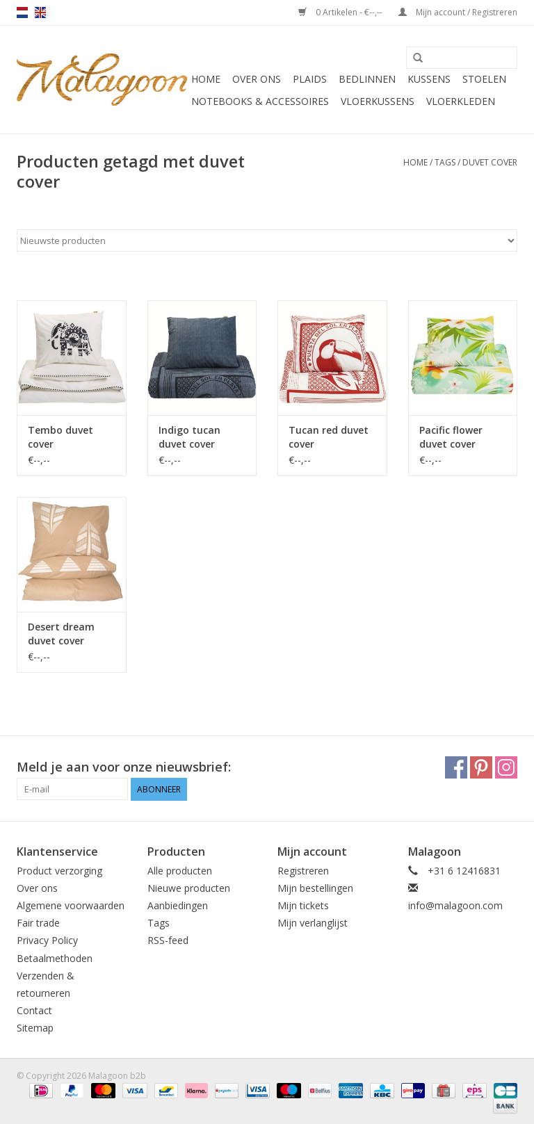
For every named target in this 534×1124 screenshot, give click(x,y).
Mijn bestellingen (315, 888)
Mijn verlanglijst (312, 922)
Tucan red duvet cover (329, 436)
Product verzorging (59, 870)
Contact (34, 1010)
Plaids (310, 78)
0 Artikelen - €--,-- (341, 12)
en (40, 12)
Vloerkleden (460, 101)
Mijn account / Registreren (457, 12)
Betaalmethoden (54, 958)
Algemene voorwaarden (70, 905)
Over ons (256, 78)
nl (22, 12)
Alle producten (179, 870)
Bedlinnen (367, 78)
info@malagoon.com (455, 905)
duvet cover (489, 162)
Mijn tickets (303, 905)
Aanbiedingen (177, 905)
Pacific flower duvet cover (451, 436)
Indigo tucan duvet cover (189, 436)
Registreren (303, 870)
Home (205, 78)
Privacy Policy (47, 940)
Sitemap (35, 1027)
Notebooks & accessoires (260, 101)
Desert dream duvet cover (61, 633)
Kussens (429, 78)
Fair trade (38, 922)
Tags (445, 162)
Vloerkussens (377, 101)
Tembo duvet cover (60, 436)
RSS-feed (167, 940)
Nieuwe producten (188, 888)
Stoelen (484, 78)
